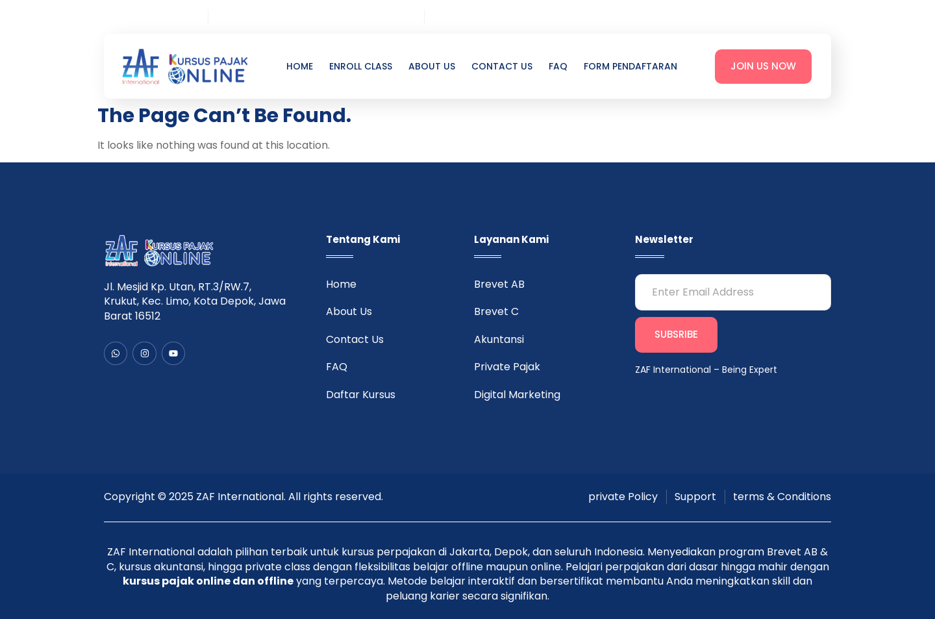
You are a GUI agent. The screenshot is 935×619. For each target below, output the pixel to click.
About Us (431, 66)
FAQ (558, 66)
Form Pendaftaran (630, 66)
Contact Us (501, 66)
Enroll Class (360, 66)
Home (299, 66)
